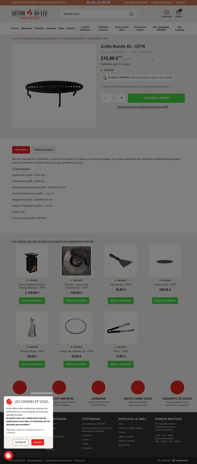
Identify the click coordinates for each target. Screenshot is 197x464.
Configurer (20, 442)
